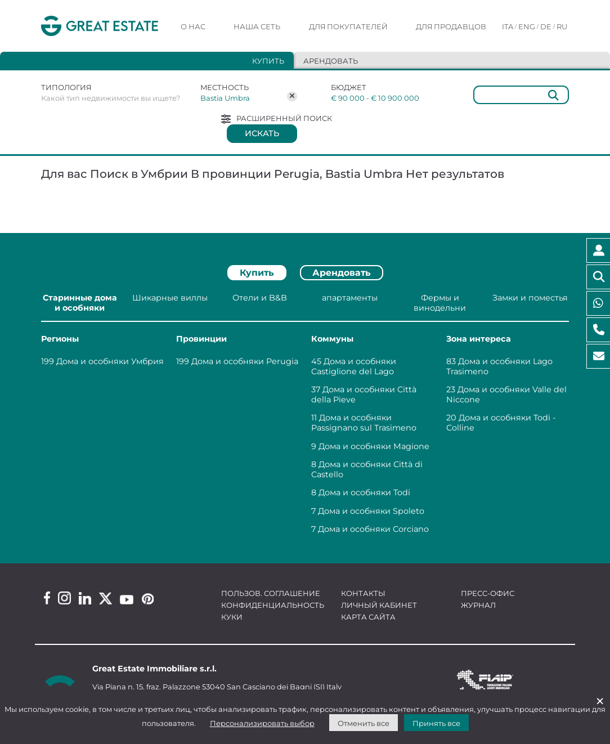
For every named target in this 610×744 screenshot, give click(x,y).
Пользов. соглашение (270, 593)
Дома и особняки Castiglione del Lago (353, 366)
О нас (193, 26)
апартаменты (350, 298)
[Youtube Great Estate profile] (126, 599)
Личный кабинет (379, 604)
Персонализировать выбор (262, 723)
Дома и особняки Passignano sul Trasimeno (363, 423)
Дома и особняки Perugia (244, 361)
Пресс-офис (487, 593)
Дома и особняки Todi (364, 492)
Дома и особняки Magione (374, 446)
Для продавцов (451, 26)
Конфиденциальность (272, 604)
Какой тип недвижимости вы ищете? (110, 97)
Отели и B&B (259, 298)
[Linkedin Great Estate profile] (85, 598)
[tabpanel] (305, 416)
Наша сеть (257, 26)
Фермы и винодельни (440, 303)
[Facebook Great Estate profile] (47, 598)
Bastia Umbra (225, 97)
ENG (526, 26)
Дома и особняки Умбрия (110, 361)
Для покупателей (348, 26)
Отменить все (363, 723)
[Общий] (521, 95)
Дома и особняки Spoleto (371, 511)
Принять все (436, 723)
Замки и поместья (530, 298)
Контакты (363, 593)
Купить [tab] (268, 60)
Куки (232, 616)
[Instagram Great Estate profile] (64, 598)
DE (545, 26)
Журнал (478, 604)
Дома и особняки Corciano (373, 529)
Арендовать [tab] (330, 60)
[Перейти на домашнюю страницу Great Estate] (100, 26)
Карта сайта (368, 616)
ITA (507, 26)
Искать (262, 133)
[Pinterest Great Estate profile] (147, 598)
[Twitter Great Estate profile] (105, 598)
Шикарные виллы (170, 298)
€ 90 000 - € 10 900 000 (375, 97)
